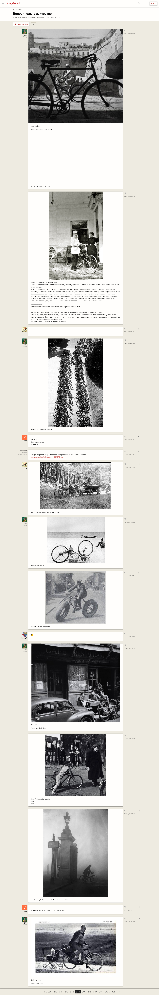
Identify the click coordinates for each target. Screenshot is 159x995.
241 (60, 992)
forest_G (24, 638)
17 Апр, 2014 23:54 (129, 648)
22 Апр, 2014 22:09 (129, 814)
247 (95, 992)
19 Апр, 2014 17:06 (129, 738)
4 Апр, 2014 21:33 (129, 332)
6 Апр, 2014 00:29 (129, 343)
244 (78, 992)
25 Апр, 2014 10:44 (129, 910)
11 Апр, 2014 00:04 (129, 522)
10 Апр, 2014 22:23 (129, 467)
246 (89, 992)
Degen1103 (41, 17)
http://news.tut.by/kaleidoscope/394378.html (47, 457)
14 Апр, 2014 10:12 (129, 576)
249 (106, 992)
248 (101, 992)
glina (25, 35)
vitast (25, 440)
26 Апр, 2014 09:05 (129, 921)
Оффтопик (17, 9)
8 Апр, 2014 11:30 (129, 439)
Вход (153, 3)
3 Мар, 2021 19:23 (52, 17)
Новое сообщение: (29, 17)
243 (72, 992)
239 (49, 992)
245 (83, 992)
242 (66, 992)
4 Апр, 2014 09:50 (129, 196)
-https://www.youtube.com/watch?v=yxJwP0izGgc (75, 160)
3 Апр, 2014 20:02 (129, 34)
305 (113, 992)
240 (55, 992)
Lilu (26, 333)
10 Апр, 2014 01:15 (129, 454)
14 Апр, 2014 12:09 (129, 637)
